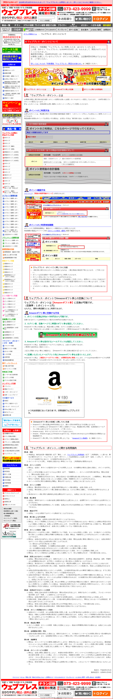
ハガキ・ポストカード (11, 392)
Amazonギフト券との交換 (64, 89)
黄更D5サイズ (8, 284)
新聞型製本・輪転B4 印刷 (12, 252)
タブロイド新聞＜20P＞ (11, 218)
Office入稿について (10, 409)
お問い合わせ (90, 677)
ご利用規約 (7, 516)
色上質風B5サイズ (9, 321)
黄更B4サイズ (8, 266)
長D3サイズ (7, 178)
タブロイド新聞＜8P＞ (11, 207)
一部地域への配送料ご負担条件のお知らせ (12, 94)
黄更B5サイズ (8, 263)
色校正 (6, 400)
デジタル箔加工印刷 (10, 380)
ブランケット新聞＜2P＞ (11, 240)
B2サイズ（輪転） (9, 146)
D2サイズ (7, 172)
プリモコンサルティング (11, 493)
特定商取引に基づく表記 (11, 511)
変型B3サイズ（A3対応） (12, 157)
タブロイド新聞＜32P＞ (11, 227)
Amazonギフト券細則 (79, 438)
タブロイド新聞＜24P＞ (11, 221)
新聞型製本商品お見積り (11, 445)
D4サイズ (7, 166)
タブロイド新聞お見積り (11, 439)
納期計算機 (7, 73)
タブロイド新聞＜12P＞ (11, 210)
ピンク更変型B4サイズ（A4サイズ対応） (11, 315)
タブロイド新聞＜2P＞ (11, 198)
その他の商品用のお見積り (12, 450)
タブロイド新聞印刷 (9, 196)
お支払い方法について (11, 79)
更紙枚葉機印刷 (9, 360)
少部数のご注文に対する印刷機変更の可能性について (12, 87)
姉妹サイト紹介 (9, 98)
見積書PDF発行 (9, 433)
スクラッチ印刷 (9, 377)
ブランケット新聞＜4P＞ (11, 243)
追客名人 (7, 499)
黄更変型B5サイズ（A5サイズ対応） (9, 275)
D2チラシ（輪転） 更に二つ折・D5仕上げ (11, 191)
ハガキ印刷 (7, 354)
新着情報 (7, 67)
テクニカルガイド (60, 677)
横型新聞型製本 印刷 (10, 257)
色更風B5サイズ (9, 332)
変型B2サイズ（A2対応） (12, 160)
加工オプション (9, 412)
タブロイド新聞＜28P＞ (11, 224)
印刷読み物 (7, 477)
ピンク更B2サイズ (9, 307)
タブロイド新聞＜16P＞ (11, 215)
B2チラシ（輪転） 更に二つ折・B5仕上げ (11, 187)
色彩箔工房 (7, 501)
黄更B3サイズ (8, 269)
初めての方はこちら (38, 677)
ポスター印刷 (8, 351)
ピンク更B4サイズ (9, 301)
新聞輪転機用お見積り (11, 448)
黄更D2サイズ (8, 292)
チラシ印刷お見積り (10, 436)
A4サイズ (7, 181)
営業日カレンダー (9, 70)
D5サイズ (7, 163)
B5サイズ (7, 137)
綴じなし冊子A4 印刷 (10, 255)
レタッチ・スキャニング (11, 406)
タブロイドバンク (9, 496)
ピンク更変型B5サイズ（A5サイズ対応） (11, 310)
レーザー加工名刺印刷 (11, 374)
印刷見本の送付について (11, 90)
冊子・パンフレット (9, 363)
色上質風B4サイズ (9, 324)
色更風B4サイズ (9, 335)
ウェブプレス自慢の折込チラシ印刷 (9, 134)
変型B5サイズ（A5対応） (12, 152)
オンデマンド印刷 (9, 383)
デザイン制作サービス (11, 403)
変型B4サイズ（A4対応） (12, 155)
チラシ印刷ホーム (30, 34)
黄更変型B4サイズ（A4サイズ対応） (9, 280)
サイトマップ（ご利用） (11, 518)
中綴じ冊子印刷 (9, 366)
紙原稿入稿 (7, 415)
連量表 (6, 486)
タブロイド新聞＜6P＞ (11, 204)
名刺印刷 (7, 357)
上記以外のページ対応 (11, 234)
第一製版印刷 (58, 697)
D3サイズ (7, 169)
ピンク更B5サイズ (9, 298)
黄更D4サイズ (8, 287)
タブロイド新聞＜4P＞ (11, 201)
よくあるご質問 (80, 677)
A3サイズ (7, 183)
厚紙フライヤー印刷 (10, 348)
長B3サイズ (7, 175)
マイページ (28, 193)
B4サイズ (7, 140)
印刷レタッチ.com (9, 504)
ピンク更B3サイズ (9, 304)
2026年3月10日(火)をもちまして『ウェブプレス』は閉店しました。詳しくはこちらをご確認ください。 (60, 2)
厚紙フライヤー (9, 389)
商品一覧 (28, 677)
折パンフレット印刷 (10, 368)
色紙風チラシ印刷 (9, 319)
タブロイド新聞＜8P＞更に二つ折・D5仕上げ (11, 230)
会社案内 (97, 677)
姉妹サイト (11, 490)
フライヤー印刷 (9, 345)
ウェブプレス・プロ (10, 453)
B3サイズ (7, 143)
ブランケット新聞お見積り (12, 442)
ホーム (22, 677)
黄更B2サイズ (8, 272)
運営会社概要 (7, 508)
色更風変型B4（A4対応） (12, 338)
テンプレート (70, 677)
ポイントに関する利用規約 (93, 89)
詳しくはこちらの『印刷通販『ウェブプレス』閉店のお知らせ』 (57, 64)
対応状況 (7, 471)
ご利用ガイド (49, 677)
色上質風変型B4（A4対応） (11, 328)
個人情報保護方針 (9, 513)
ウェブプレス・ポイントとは (36, 89)
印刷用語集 (7, 483)
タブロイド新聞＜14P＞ (11, 213)
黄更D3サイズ (8, 289)
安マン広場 (7, 474)
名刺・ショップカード (11, 395)
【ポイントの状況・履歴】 (56, 231)
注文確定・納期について (11, 76)
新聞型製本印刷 (8, 249)
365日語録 (7, 480)
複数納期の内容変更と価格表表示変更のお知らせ (12, 82)
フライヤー (7, 386)
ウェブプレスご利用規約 (75, 454)
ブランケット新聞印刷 (10, 238)
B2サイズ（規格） (9, 149)
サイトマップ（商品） (10, 520)
